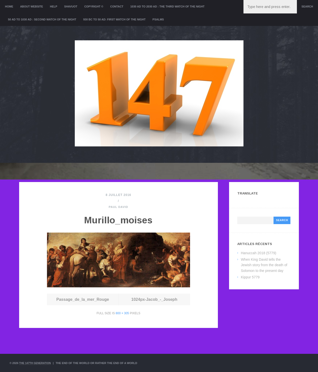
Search (307, 6)
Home (9, 6)
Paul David (118, 207)
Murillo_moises (118, 219)
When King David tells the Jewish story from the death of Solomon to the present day (264, 265)
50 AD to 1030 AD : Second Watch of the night (42, 19)
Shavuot (70, 6)
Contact (116, 6)
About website (31, 6)
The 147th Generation (35, 363)
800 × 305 (122, 313)
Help (53, 6)
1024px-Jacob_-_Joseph (154, 299)
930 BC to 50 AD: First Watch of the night (114, 19)
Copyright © (93, 6)
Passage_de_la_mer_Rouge (83, 299)
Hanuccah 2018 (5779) (258, 253)
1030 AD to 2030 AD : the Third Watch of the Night (167, 6)
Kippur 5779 (250, 277)
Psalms (158, 19)
